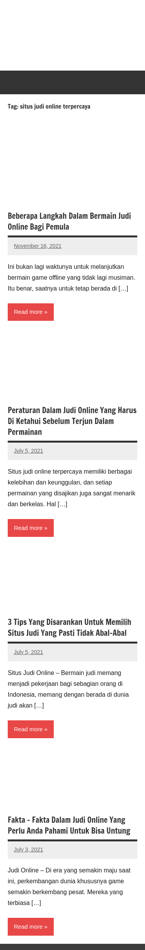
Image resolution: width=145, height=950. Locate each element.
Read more (28, 311)
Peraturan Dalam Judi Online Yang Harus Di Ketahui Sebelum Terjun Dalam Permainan (72, 421)
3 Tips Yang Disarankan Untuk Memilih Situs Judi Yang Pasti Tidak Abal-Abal (69, 627)
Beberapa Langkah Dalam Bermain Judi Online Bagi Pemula (69, 221)
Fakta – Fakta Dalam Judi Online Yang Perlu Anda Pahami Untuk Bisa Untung (69, 825)
